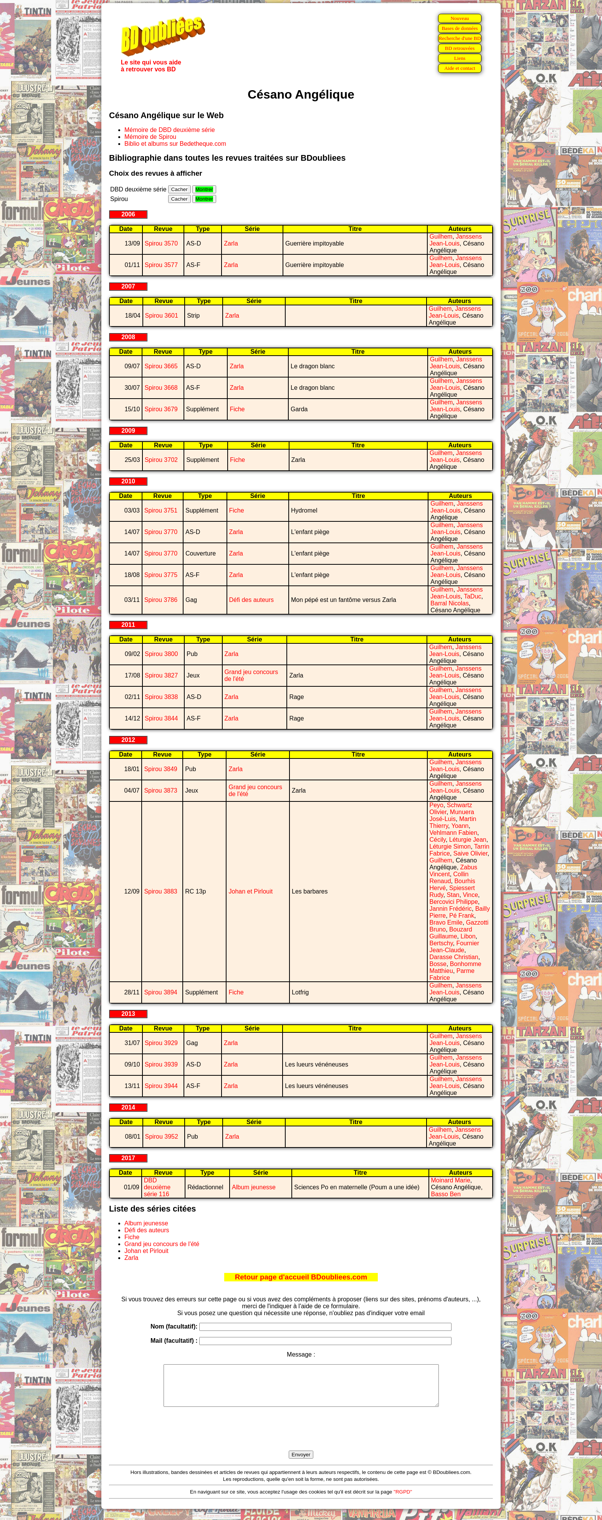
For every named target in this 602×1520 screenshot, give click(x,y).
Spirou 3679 (160, 409)
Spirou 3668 (160, 387)
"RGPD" (403, 1500)
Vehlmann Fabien (454, 832)
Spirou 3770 (160, 532)
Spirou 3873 (160, 790)
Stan (453, 895)
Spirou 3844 (161, 718)
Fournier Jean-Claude (455, 946)
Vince (470, 895)
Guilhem (441, 236)
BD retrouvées (460, 48)
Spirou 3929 (161, 1043)
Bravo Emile (446, 922)
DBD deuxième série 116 (157, 1187)
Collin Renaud (449, 877)
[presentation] (301, 1437)
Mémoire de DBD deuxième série (169, 130)
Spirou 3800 (161, 654)
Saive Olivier (470, 853)
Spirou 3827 (161, 675)
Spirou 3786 (160, 600)
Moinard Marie (450, 1180)
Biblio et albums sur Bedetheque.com (175, 143)
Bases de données (460, 28)
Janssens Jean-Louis (456, 240)
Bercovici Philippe (454, 901)
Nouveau (459, 18)
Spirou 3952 (161, 1136)
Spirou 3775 (160, 575)
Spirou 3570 (161, 243)
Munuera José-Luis (452, 815)
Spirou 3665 (160, 366)
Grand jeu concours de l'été (161, 1244)
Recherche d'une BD (460, 38)
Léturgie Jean (467, 839)
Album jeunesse (254, 1187)
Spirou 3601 (161, 315)
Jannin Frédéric (451, 908)
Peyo (436, 805)
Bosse (438, 964)
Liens (460, 58)
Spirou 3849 (160, 769)
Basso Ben (446, 1194)
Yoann (460, 826)
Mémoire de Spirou (150, 137)
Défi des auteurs (251, 600)
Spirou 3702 (161, 460)
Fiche (237, 409)
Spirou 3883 (160, 891)
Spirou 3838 (161, 697)
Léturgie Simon (450, 846)
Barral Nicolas (449, 603)
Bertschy (441, 943)
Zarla (231, 243)
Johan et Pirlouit (250, 891)
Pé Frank (461, 915)
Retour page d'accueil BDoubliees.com (301, 1277)
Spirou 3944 (161, 1086)
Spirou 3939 (161, 1064)
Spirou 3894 (160, 992)
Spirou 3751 (160, 510)
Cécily (438, 839)
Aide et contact (459, 68)
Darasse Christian (454, 957)
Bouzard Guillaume (451, 933)
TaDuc (472, 596)
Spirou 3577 (161, 265)
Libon (467, 936)
